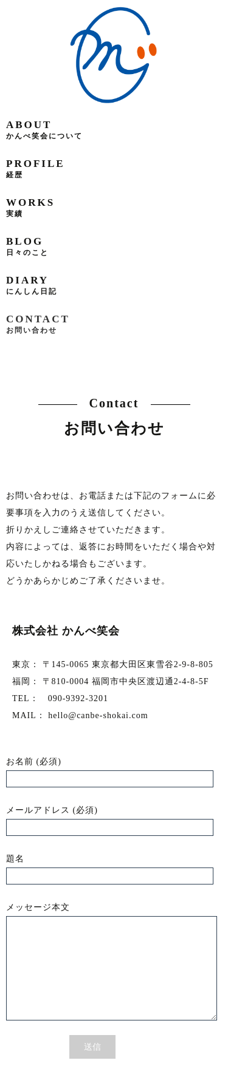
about (44, 129)
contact (38, 323)
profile (35, 168)
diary (31, 285)
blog (27, 246)
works (30, 207)
